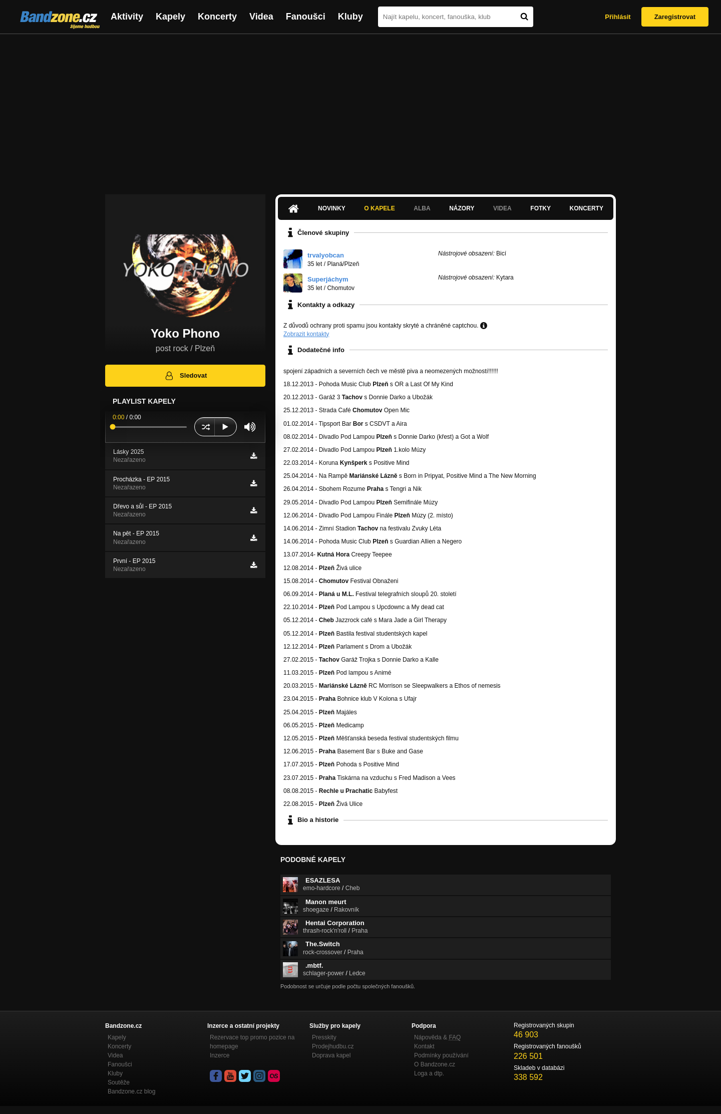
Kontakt (424, 1046)
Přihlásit (617, 17)
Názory (461, 208)
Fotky (540, 208)
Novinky (331, 208)
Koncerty (217, 17)
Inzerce (219, 1055)
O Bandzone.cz (434, 1064)
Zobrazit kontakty (306, 334)
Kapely (170, 17)
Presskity (324, 1037)
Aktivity (127, 17)
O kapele (379, 208)
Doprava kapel (331, 1055)
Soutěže (119, 1082)
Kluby (350, 17)
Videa (261, 17)
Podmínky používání (441, 1055)
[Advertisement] (360, 109)
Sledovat (185, 375)
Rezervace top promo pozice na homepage (252, 1042)
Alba (422, 208)
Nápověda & (437, 1037)
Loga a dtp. (429, 1073)
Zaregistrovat (674, 17)
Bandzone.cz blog (131, 1091)
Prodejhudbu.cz (332, 1046)
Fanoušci (305, 17)
